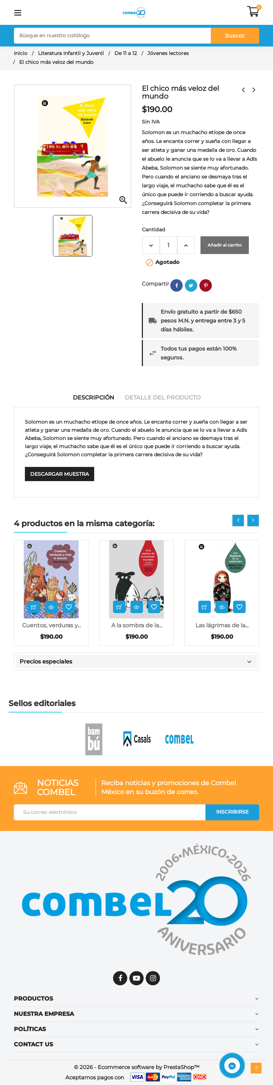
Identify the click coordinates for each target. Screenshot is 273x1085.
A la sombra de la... (136, 625)
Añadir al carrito (225, 245)
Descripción (93, 397)
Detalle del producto (162, 397)
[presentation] (238, 520)
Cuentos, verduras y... (51, 625)
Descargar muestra (59, 474)
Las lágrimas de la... (222, 625)
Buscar (235, 36)
